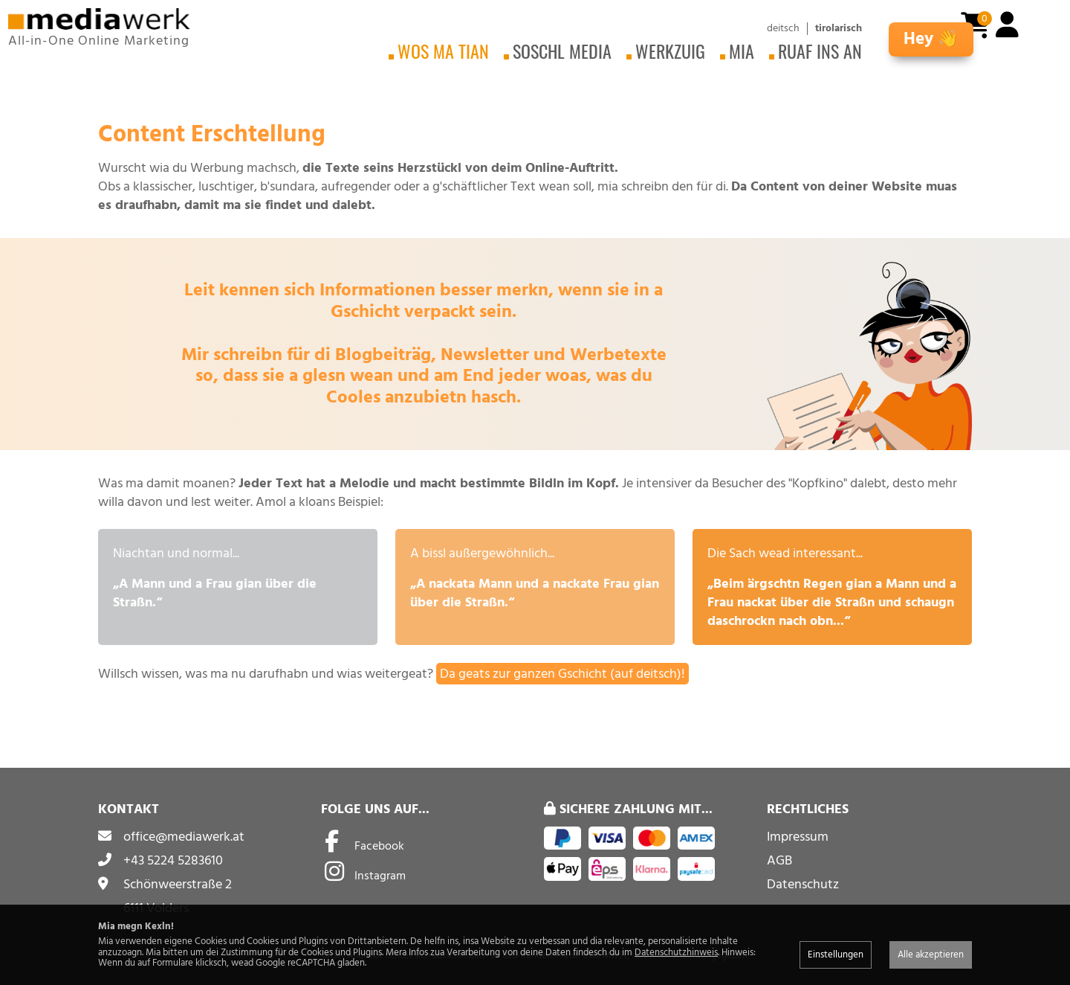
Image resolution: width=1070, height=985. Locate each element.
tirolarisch (838, 28)
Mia (741, 50)
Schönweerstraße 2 (177, 884)
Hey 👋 (931, 39)
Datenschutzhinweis (676, 952)
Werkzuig (670, 50)
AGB (779, 860)
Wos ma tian (443, 50)
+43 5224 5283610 (173, 860)
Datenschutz (803, 884)
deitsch (783, 28)
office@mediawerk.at (183, 836)
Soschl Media (562, 50)
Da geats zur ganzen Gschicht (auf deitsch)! (562, 673)
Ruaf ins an (820, 50)
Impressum (798, 836)
